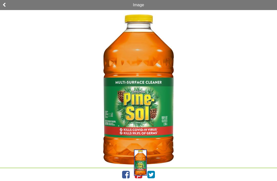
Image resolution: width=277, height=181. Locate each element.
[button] (140, 163)
